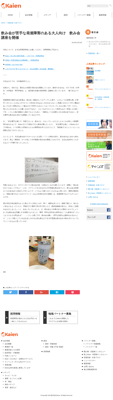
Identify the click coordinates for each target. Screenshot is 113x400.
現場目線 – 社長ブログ (92, 357)
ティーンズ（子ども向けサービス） (18, 362)
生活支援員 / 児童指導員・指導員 (102, 98)
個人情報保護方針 (90, 369)
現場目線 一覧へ (94, 53)
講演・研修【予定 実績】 (54, 347)
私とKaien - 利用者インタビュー (100, 193)
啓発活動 (8, 365)
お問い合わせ (93, 197)
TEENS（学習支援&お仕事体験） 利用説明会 (22, 60)
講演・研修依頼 (51, 344)
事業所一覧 (9, 347)
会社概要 (98, 71)
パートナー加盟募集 (93, 344)
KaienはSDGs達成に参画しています (17, 368)
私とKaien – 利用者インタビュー (96, 354)
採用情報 (46, 352)
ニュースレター (94, 177)
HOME (10, 15)
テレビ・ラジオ (11, 375)
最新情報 (102, 15)
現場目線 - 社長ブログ (14, 23)
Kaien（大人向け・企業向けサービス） (19, 359)
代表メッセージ (100, 80)
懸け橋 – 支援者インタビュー (94, 352)
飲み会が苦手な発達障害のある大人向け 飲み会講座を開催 (99, 44)
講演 (66, 15)
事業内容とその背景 (12, 350)
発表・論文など (11, 387)
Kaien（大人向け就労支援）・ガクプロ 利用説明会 (24, 56)
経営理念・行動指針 (12, 353)
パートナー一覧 (91, 347)
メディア (47, 15)
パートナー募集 (84, 15)
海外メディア (10, 384)
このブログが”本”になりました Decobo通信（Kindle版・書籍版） (30, 69)
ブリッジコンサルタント (103, 89)
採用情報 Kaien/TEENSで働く (14, 64)
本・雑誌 (8, 382)
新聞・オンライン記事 (13, 378)
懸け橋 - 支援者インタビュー (98, 189)
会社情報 (28, 15)
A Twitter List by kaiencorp (99, 204)
